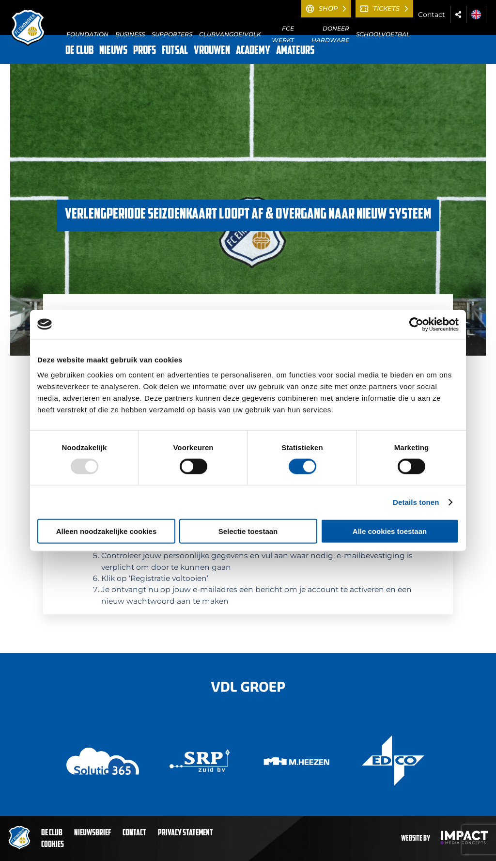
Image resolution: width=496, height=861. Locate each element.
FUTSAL (175, 51)
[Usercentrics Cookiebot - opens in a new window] (416, 324)
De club (51, 833)
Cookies (52, 844)
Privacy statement (185, 833)
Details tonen (416, 502)
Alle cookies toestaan (390, 531)
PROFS (144, 51)
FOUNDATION (87, 34)
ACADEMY (253, 51)
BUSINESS (130, 34)
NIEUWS (113, 51)
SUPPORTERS (172, 34)
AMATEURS (295, 51)
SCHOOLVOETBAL (383, 34)
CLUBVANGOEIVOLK (230, 34)
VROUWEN (212, 51)
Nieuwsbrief (92, 833)
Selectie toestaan (248, 531)
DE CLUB (79, 51)
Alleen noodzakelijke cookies (106, 531)
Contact (431, 14)
